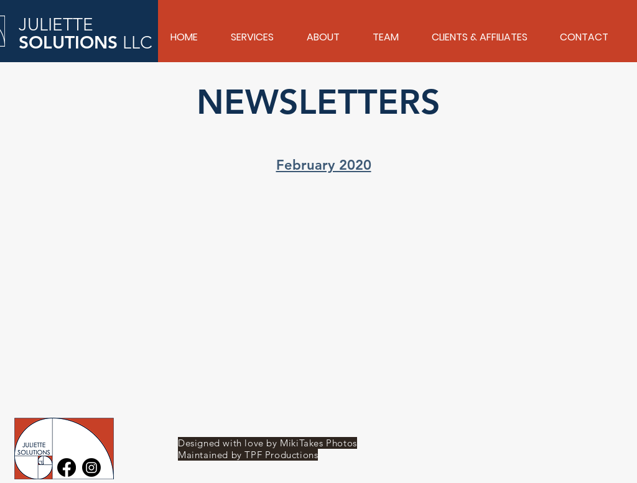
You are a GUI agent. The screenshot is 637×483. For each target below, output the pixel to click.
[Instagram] (91, 467)
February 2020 (323, 165)
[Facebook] (66, 467)
